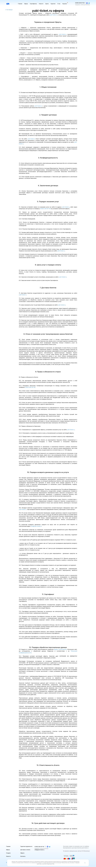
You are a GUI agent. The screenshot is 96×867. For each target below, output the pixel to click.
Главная (8, 846)
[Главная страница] (8, 3)
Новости (8, 856)
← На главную (9, 9)
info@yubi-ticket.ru (36, 526)
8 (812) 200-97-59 (79, 3)
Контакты (22, 856)
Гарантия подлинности (26, 846)
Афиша (8, 849)
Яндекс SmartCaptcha (60, 649)
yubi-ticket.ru (53, 15)
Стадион (8, 853)
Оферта (22, 853)
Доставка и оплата (25, 849)
